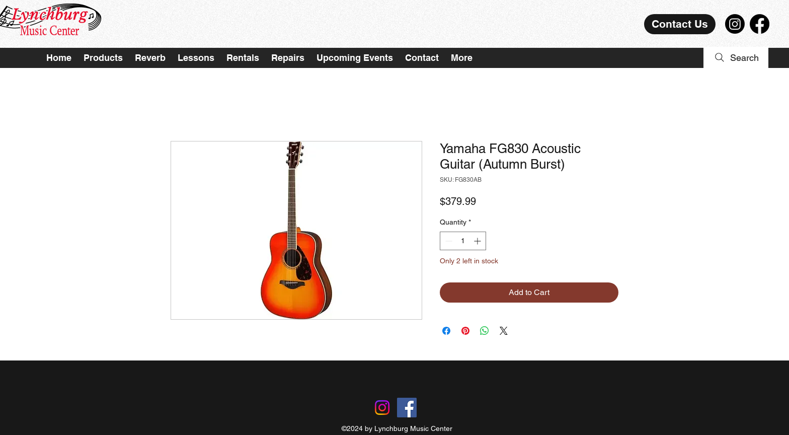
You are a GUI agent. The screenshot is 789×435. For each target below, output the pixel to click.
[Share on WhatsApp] (485, 331)
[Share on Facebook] (446, 331)
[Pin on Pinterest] (465, 331)
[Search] (735, 57)
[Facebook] (759, 24)
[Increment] (478, 241)
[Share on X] (504, 331)
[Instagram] (735, 24)
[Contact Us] (680, 24)
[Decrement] (447, 241)
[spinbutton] (463, 241)
